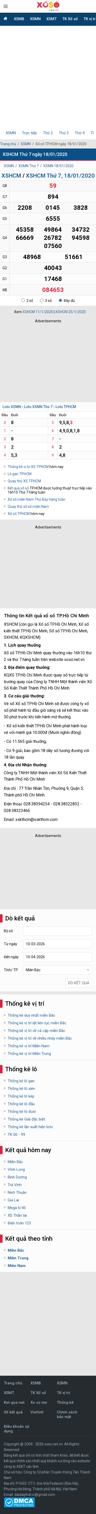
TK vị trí (63, 1392)
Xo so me (38, 1402)
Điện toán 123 (19, 1223)
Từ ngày (10, 944)
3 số (46, 301)
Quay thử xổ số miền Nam (28, 506)
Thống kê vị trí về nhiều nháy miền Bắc (40, 1038)
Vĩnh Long (16, 1169)
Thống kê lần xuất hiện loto (30, 1127)
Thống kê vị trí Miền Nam (28, 1046)
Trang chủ (8, 144)
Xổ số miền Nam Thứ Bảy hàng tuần (36, 499)
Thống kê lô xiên (21, 1088)
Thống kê (65, 1402)
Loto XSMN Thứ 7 (38, 407)
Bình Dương (17, 1177)
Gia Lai (13, 1200)
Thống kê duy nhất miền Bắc (31, 1015)
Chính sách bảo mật (67, 1414)
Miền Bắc (15, 1162)
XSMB (19, 19)
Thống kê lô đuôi (22, 1111)
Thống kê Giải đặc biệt (26, 1119)
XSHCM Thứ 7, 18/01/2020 (60, 176)
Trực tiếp (29, 133)
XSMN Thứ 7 (28, 166)
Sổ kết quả (13, 1412)
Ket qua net (14, 1402)
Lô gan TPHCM (19, 474)
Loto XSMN (12, 407)
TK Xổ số (70, 19)
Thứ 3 (64, 133)
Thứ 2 (48, 133)
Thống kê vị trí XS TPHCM (28, 467)
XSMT (51, 19)
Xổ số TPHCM (19, 514)
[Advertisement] (48, 79)
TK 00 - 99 (16, 1134)
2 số (27, 301)
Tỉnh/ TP (11, 970)
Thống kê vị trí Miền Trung (29, 1053)
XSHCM (11, 176)
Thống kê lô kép (21, 1096)
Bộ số (8, 931)
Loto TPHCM (66, 407)
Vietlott (37, 1412)
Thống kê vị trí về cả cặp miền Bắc (36, 1030)
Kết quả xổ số (18, 488)
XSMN (35, 19)
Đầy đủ (67, 301)
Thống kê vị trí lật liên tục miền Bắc (37, 1023)
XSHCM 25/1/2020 (70, 312)
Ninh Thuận (17, 1192)
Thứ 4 (79, 133)
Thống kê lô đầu (21, 1104)
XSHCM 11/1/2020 (38, 312)
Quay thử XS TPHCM (24, 481)
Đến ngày (11, 957)
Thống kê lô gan (21, 1081)
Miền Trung (18, 1258)
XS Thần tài (17, 1215)
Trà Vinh (15, 1185)
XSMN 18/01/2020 (58, 166)
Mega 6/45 (17, 1207)
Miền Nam (17, 1265)
